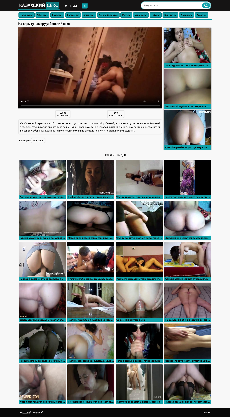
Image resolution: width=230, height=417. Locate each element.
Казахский (39, 5)
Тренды (71, 5)
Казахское (57, 15)
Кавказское (73, 15)
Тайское (155, 15)
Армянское (89, 15)
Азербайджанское (108, 15)
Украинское (141, 15)
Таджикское (26, 15)
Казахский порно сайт (32, 412)
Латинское (186, 15)
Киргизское (170, 15)
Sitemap (206, 412)
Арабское (202, 15)
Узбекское (42, 15)
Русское (126, 15)
